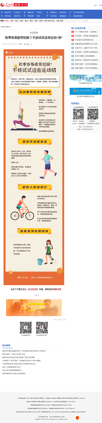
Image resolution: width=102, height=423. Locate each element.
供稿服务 (59, 398)
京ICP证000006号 (64, 412)
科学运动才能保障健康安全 (12, 370)
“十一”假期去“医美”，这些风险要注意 (87, 32)
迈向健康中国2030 (85, 83)
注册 (100, 5)
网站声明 (64, 398)
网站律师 (70, 398)
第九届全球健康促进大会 (86, 96)
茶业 (36, 21)
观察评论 (17, 16)
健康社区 (30, 12)
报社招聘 (36, 398)
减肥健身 (63, 16)
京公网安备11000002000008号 (78, 412)
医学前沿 (8, 16)
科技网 (38, 401)
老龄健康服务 (78, 16)
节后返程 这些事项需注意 (84, 40)
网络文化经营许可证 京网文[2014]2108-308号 (28, 412)
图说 (38, 16)
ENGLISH (82, 398)
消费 (11, 21)
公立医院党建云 (78, 12)
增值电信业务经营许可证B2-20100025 (62, 405)
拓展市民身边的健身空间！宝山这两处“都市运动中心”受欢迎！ (24, 351)
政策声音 (8, 12)
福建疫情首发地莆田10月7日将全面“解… (87, 44)
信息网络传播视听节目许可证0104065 (37, 408)
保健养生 (53, 12)
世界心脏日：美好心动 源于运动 (13, 354)
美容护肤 (63, 12)
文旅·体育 (59, 21)
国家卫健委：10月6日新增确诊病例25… (87, 64)
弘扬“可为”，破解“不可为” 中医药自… (87, 48)
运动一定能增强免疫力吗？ (12, 367)
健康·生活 (8, 27)
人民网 (2, 27)
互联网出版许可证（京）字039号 (50, 412)
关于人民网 (30, 398)
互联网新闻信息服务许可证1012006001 (40, 405)
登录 (95, 5)
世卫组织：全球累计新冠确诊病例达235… (87, 36)
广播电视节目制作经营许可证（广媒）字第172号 (61, 408)
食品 (26, 21)
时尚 (16, 21)
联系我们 (76, 398)
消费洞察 (30, 16)
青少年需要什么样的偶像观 (85, 56)
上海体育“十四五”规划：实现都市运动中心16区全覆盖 (21, 360)
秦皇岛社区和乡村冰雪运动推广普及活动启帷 (18, 357)
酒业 (31, 21)
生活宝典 (53, 16)
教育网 (34, 401)
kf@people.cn (49, 401)
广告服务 (47, 398)
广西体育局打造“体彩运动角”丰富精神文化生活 (19, 364)
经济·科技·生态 (49, 21)
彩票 (41, 21)
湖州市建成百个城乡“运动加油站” (14, 373)
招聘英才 (41, 398)
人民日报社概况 (21, 398)
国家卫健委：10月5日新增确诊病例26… (87, 68)
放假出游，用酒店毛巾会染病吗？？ (87, 60)
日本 (30, 401)
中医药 (39, 12)
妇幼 (21, 21)
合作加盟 (53, 398)
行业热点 (17, 12)
